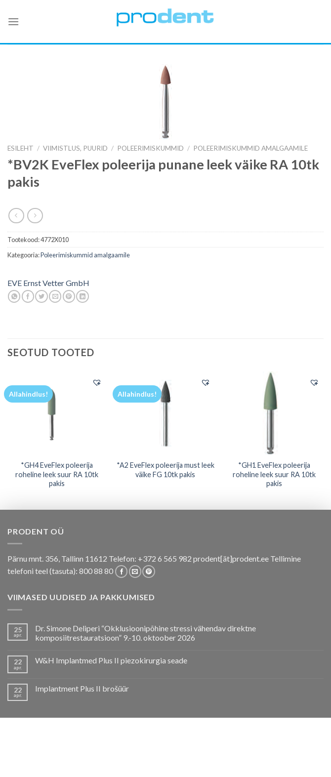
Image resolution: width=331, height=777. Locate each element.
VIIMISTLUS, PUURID (75, 148)
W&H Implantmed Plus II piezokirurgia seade (111, 660)
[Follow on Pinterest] (148, 571)
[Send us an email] (135, 571)
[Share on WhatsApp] (14, 296)
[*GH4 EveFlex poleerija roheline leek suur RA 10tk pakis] (56, 412)
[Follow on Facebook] (121, 571)
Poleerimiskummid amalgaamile (250, 148)
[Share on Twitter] (41, 296)
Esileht (20, 148)
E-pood (22, 753)
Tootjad (271, 753)
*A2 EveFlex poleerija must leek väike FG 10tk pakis (165, 470)
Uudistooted (147, 760)
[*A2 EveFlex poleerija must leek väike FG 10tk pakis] (165, 412)
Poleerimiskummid (150, 148)
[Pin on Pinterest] (69, 296)
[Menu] (13, 21)
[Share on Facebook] (28, 296)
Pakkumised (61, 753)
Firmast (305, 753)
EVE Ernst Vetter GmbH (48, 282)
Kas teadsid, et (112, 753)
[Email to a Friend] (55, 296)
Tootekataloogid (220, 753)
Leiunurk (192, 760)
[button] (96, 382)
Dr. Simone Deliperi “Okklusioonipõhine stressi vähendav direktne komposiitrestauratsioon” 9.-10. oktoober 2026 (145, 632)
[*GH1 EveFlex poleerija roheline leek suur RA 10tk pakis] (274, 412)
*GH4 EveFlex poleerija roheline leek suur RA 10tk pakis (56, 474)
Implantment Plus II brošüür (82, 688)
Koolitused (163, 753)
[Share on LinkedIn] (82, 296)
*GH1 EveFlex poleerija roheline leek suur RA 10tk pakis (274, 474)
